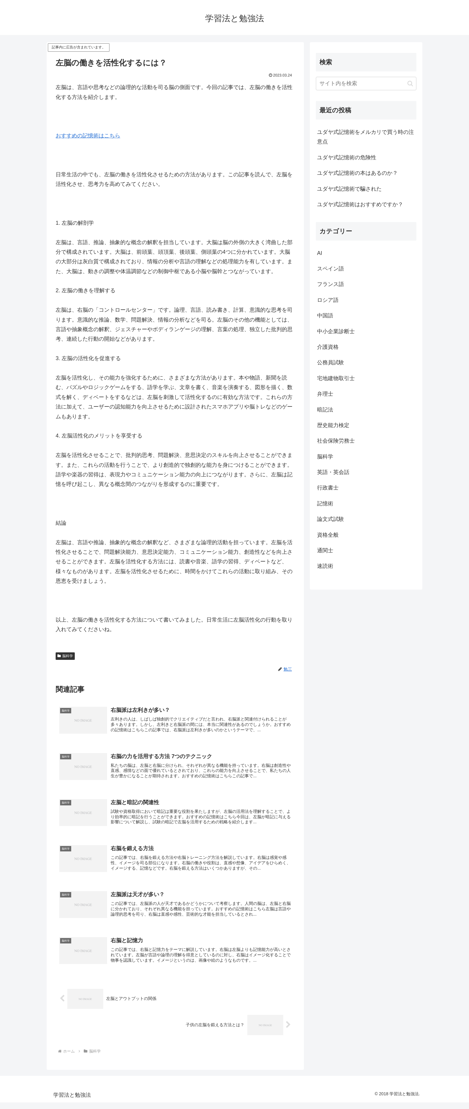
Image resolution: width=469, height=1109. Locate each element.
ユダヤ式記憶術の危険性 (346, 157)
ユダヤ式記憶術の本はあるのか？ (357, 173)
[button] (410, 83)
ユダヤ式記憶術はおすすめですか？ (360, 204)
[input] (366, 83)
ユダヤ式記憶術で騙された (349, 189)
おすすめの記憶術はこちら (88, 136)
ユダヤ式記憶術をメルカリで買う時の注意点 (365, 137)
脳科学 (65, 656)
